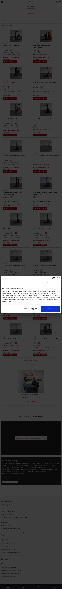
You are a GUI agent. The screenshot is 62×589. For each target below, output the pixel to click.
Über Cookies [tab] (51, 283)
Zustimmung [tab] (10, 283)
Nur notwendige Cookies (30, 308)
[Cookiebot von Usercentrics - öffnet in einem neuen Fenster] (53, 278)
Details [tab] (31, 283)
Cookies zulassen (50, 309)
